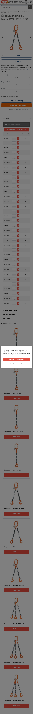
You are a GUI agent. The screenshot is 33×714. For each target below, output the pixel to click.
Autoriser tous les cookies (16, 359)
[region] (16, 357)
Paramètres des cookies (16, 363)
